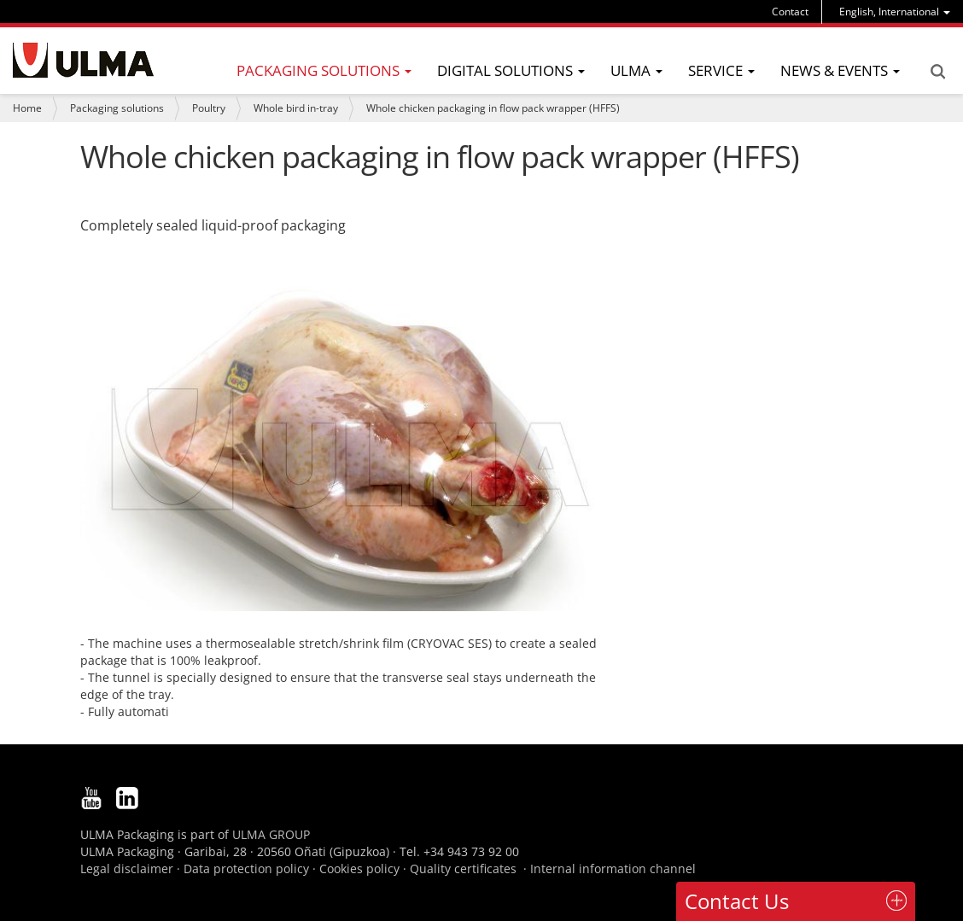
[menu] (894, 11)
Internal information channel (613, 868)
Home (27, 108)
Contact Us (737, 901)
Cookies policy (359, 868)
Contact (790, 11)
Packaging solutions (117, 108)
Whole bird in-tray (296, 108)
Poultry (208, 108)
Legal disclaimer (126, 868)
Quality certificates (463, 868)
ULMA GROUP (271, 834)
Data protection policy (246, 868)
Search (937, 72)
